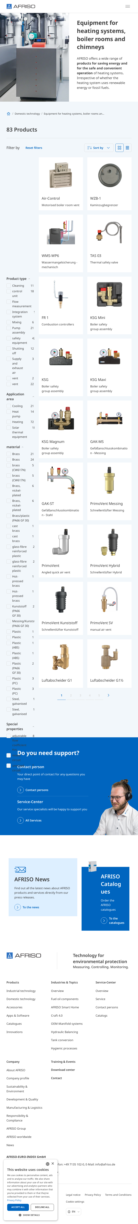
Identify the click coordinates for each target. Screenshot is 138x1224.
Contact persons (37, 790)
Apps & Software (17, 1016)
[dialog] (31, 1189)
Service (100, 999)
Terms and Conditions (118, 1194)
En (76, 1211)
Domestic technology (20, 999)
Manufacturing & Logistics (24, 1108)
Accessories (14, 1007)
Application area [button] (15, 280)
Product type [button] (16, 162)
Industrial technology (21, 991)
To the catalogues (116, 920)
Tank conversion (62, 1040)
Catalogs (101, 1016)
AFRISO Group (16, 1128)
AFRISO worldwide (18, 1137)
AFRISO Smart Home (65, 1007)
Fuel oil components (65, 999)
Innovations (14, 1032)
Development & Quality (22, 1099)
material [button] (13, 330)
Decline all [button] (42, 1207)
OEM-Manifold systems (67, 1024)
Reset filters (34, 148)
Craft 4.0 (57, 1016)
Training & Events (63, 1062)
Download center (63, 1070)
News (10, 1145)
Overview (57, 991)
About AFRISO (15, 1070)
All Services (34, 820)
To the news (31, 907)
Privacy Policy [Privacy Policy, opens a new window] (14, 1200)
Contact (56, 1078)
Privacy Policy (93, 1194)
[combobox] (99, 148)
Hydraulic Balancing (64, 1032)
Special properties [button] (14, 609)
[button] (30, 1215)
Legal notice (73, 1194)
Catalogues (14, 1024)
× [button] (52, 1163)
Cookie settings (75, 1201)
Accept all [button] (18, 1207)
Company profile (17, 1078)
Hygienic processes (64, 1048)
